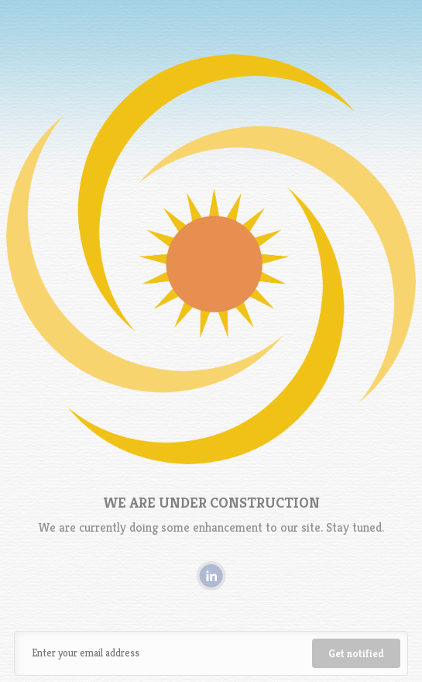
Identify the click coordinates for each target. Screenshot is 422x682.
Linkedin (211, 576)
